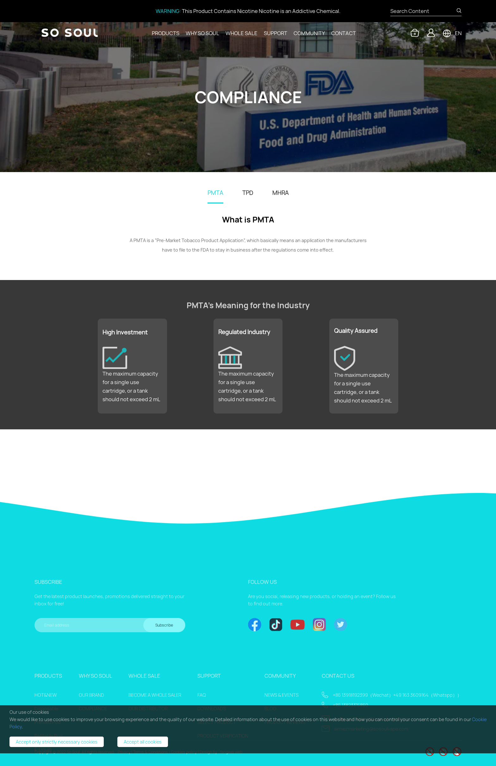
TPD (247, 193)
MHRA (280, 193)
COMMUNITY (309, 33)
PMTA (215, 193)
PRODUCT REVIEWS (285, 754)
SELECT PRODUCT (216, 754)
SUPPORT (275, 33)
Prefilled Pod (47, 754)
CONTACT (343, 33)
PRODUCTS (165, 33)
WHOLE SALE (241, 33)
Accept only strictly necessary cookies (56, 742)
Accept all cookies (143, 742)
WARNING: (168, 11)
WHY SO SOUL (202, 33)
